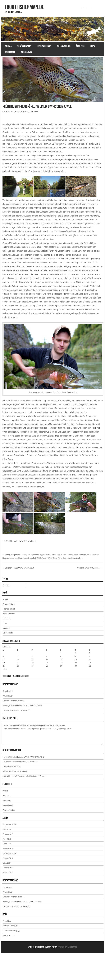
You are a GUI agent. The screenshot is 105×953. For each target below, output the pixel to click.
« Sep (5, 669)
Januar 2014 (8, 873)
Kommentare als (11, 931)
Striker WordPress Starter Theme (42, 947)
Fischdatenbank (44, 45)
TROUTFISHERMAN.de (24, 7)
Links (92, 45)
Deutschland (73, 555)
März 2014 (7, 863)
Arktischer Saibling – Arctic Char (24, 762)
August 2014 (8, 858)
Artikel (8, 45)
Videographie (8, 805)
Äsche (48, 555)
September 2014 (9, 853)
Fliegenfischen (93, 555)
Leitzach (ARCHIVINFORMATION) (18, 568)
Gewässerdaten (24, 45)
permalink (78, 558)
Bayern (64, 555)
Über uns (80, 45)
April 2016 (7, 839)
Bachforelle (55, 555)
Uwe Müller (34, 111)
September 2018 (9, 825)
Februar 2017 (8, 834)
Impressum (10, 51)
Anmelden (7, 921)
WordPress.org (9, 935)
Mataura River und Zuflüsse (90, 568)
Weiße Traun (42, 558)
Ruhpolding (22, 558)
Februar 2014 (8, 868)
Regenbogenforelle (10, 558)
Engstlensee (8, 691)
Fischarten (7, 796)
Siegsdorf (32, 558)
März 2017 (7, 829)
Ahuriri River (8, 696)
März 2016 (7, 844)
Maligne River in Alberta (18, 771)
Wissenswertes (63, 45)
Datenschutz (26, 51)
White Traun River (55, 558)
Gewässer (32, 555)
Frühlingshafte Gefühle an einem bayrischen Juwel (22, 705)
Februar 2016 (8, 849)
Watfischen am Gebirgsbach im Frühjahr (30, 776)
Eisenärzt (82, 555)
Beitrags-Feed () (11, 926)
